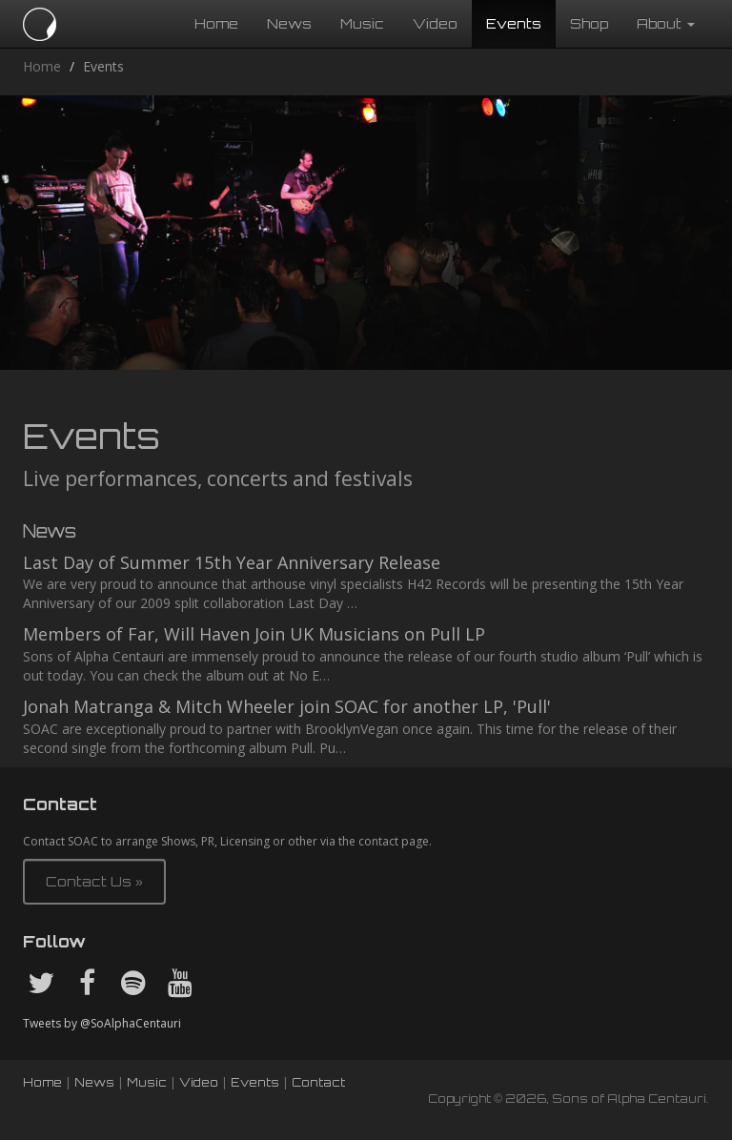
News (289, 23)
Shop (589, 23)
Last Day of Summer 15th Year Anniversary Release (231, 562)
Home (216, 23)
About (666, 23)
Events (513, 23)
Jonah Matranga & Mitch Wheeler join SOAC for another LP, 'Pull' (287, 706)
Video (435, 23)
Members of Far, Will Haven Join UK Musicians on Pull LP (254, 633)
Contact (318, 1082)
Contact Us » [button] (94, 881)
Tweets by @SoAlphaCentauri (102, 1023)
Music (362, 23)
